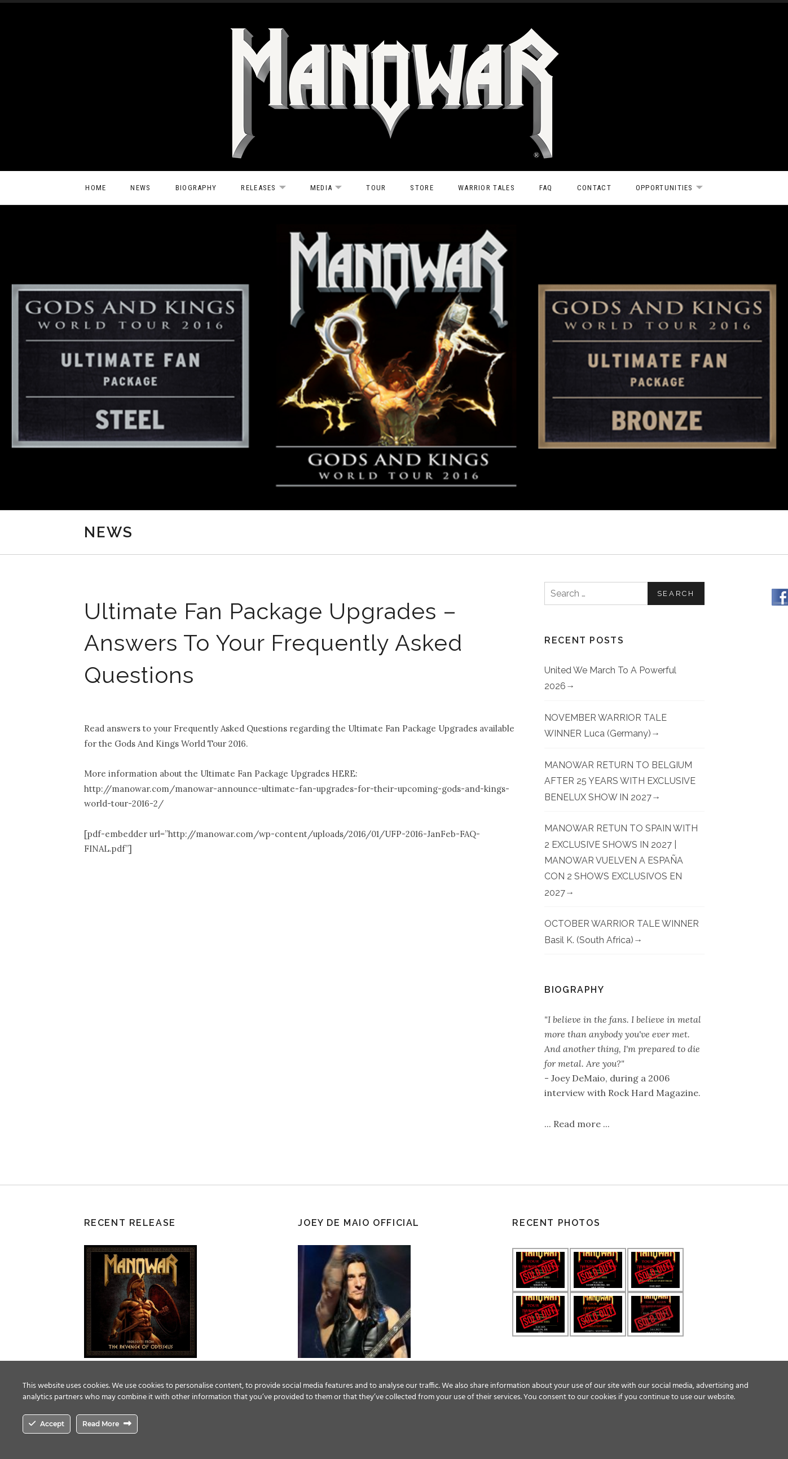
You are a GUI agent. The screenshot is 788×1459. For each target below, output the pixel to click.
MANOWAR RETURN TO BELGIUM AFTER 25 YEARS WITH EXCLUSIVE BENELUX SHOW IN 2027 (619, 781)
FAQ (546, 187)
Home (95, 187)
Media (332, 188)
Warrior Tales (486, 187)
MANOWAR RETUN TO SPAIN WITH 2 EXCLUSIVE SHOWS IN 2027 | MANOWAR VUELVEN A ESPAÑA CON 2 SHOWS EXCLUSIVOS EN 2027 (621, 860)
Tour (376, 187)
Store (422, 187)
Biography (196, 187)
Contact (594, 187)
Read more (578, 1123)
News (140, 187)
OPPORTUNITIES (675, 188)
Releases (269, 188)
